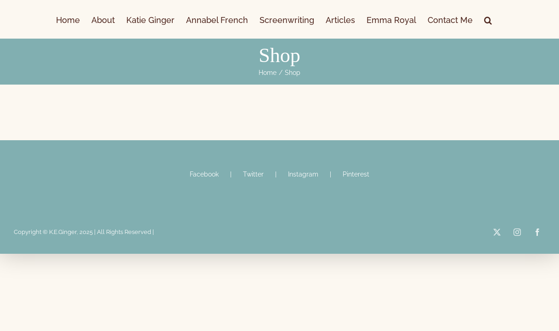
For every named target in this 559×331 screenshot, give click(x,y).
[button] (536, 19)
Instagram (303, 174)
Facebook (204, 174)
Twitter (253, 174)
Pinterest (356, 174)
